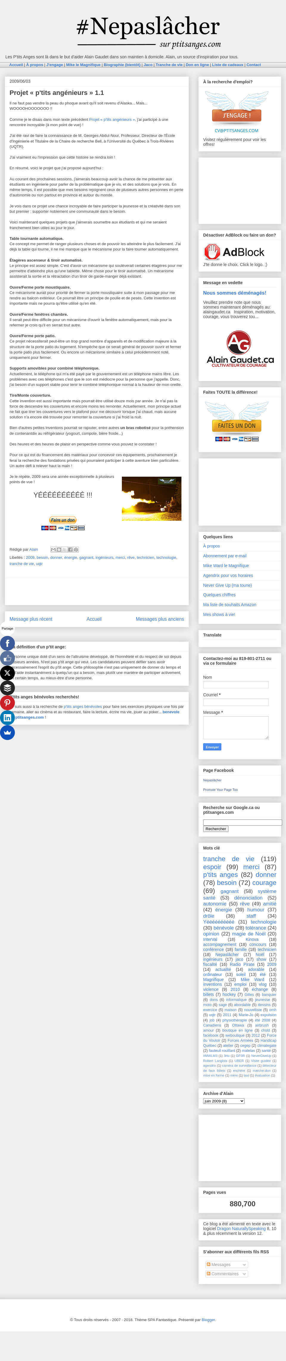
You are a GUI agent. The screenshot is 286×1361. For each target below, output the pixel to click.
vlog (263, 984)
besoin (42, 557)
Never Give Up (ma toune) (227, 585)
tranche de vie (22, 563)
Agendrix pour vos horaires (228, 575)
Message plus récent (31, 619)
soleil (241, 974)
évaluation (262, 1075)
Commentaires (223, 1273)
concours (257, 944)
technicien (145, 557)
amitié (269, 904)
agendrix (209, 1065)
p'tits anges (220, 874)
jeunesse (262, 1000)
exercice (210, 1010)
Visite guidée (261, 1061)
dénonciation (248, 898)
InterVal (210, 939)
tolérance (255, 928)
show (261, 959)
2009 (30, 557)
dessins (264, 1005)
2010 (235, 989)
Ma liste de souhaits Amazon (229, 604)
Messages (219, 1264)
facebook (210, 1035)
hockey (229, 994)
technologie (166, 557)
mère (234, 1075)
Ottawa (238, 1025)
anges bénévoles (87, 706)
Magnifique (213, 979)
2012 (255, 1035)
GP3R (240, 1055)
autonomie (214, 904)
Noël (260, 954)
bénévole (224, 928)
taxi (246, 1075)
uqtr (39, 563)
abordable (242, 1005)
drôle (208, 916)
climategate (266, 1046)
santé (266, 1051)
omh (273, 1010)
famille (241, 949)
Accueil (94, 619)
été (262, 974)
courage (264, 882)
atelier (228, 1046)
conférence (213, 949)
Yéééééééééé (218, 922)
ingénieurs (104, 557)
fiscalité (210, 964)
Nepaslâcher (212, 780)
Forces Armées (240, 1040)
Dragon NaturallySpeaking (241, 1228)
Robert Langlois (215, 1061)
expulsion (268, 1015)
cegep (245, 1046)
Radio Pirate (242, 964)
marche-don (262, 1070)
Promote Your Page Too (220, 789)
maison (231, 1010)
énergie (70, 557)
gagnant (86, 557)
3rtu (226, 1055)
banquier (269, 995)
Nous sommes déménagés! (234, 292)
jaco (239, 959)
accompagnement (219, 944)
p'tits (68, 706)
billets (208, 994)
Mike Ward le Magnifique (226, 565)
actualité (223, 969)
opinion (211, 934)
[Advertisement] (97, 591)
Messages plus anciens (160, 619)
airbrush (262, 1025)
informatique (236, 1000)
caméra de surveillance (239, 1065)
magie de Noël (248, 934)
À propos (211, 546)
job (211, 1020)
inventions (212, 984)
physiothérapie (235, 1020)
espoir (212, 867)
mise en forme (213, 1075)
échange (260, 989)
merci (120, 557)
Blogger (208, 1320)
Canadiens (212, 1025)
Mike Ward (252, 979)
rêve (131, 557)
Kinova (252, 939)
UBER (239, 1061)
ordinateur (212, 974)
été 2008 (262, 1020)
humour (255, 910)
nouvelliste (253, 1010)
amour (208, 1030)
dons (214, 1000)
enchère (239, 1070)
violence (210, 989)
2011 (227, 1015)
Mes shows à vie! (219, 614)
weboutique (235, 1035)
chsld (265, 1030)
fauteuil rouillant (222, 1051)
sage (223, 1005)
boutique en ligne (237, 1030)
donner (56, 557)
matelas (248, 1051)
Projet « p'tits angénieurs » (112, 119)
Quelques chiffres (219, 594)
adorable (256, 969)
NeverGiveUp (261, 1055)
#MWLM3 (210, 1055)
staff (251, 916)
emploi (240, 984)
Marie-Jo (246, 1015)
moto (207, 1005)
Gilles (249, 995)
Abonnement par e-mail (225, 555)
